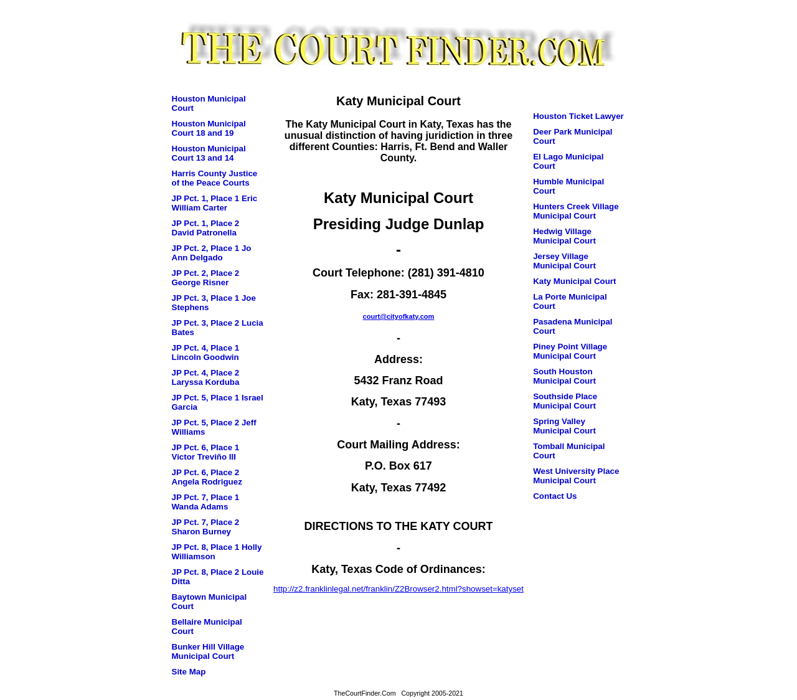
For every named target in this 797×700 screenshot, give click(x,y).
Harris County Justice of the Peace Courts (215, 178)
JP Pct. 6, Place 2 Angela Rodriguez (207, 477)
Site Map (189, 671)
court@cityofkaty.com (399, 316)
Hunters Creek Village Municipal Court (576, 211)
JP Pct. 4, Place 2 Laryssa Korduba (206, 377)
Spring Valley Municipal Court (564, 426)
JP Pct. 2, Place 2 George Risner (206, 277)
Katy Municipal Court (574, 281)
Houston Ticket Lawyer (578, 116)
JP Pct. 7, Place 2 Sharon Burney (206, 527)
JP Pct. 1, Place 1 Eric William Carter (215, 203)
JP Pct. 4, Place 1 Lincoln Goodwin (206, 352)
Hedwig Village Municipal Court (564, 236)
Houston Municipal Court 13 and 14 (209, 153)
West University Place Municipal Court (576, 475)
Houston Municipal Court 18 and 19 (209, 128)
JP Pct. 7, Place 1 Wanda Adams (206, 502)
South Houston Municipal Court (564, 376)
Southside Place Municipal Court (565, 401)
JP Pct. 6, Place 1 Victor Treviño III (206, 452)
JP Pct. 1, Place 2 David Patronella (206, 228)
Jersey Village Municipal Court (564, 261)
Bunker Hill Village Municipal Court (208, 651)
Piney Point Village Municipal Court (570, 351)
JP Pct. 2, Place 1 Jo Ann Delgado (212, 253)
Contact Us (555, 496)
